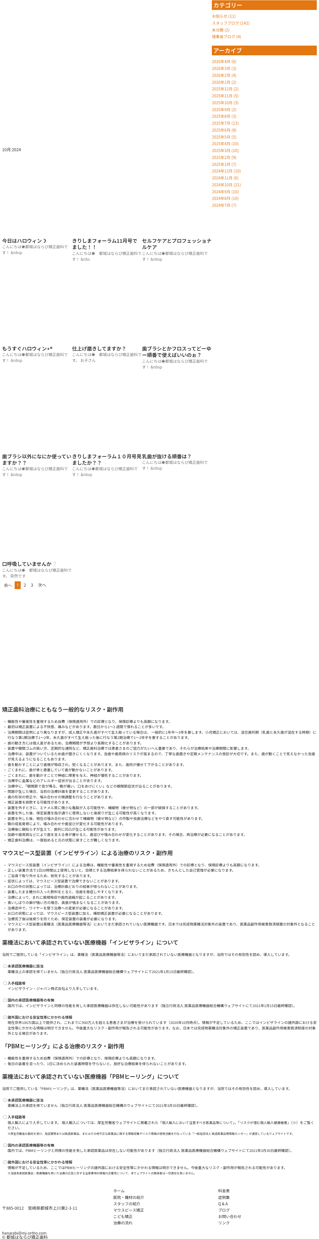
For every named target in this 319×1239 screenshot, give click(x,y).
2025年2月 (222, 157)
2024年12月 (223, 171)
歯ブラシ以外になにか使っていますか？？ (37, 459)
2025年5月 (222, 137)
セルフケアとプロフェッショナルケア (177, 243)
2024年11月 (223, 178)
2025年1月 (222, 164)
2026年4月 (222, 61)
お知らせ (220, 16)
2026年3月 (222, 68)
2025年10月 (223, 102)
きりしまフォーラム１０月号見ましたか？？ (106, 459)
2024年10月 (223, 184)
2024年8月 (222, 198)
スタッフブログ (226, 23)
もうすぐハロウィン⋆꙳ (27, 348)
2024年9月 (222, 191)
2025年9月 (222, 109)
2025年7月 (222, 123)
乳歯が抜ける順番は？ (167, 456)
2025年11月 (223, 95)
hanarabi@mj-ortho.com (26, 1233)
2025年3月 (222, 150)
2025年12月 (223, 89)
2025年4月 (222, 143)
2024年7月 (222, 205)
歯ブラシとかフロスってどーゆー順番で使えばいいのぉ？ (176, 351)
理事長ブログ (224, 36)
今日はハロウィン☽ (24, 240)
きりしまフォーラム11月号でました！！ (104, 243)
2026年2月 (222, 75)
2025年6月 (222, 130)
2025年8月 (222, 116)
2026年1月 (222, 82)
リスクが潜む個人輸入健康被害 (269, 1122)
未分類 (218, 30)
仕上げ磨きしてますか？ (99, 348)
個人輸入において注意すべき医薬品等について (199, 1122)
